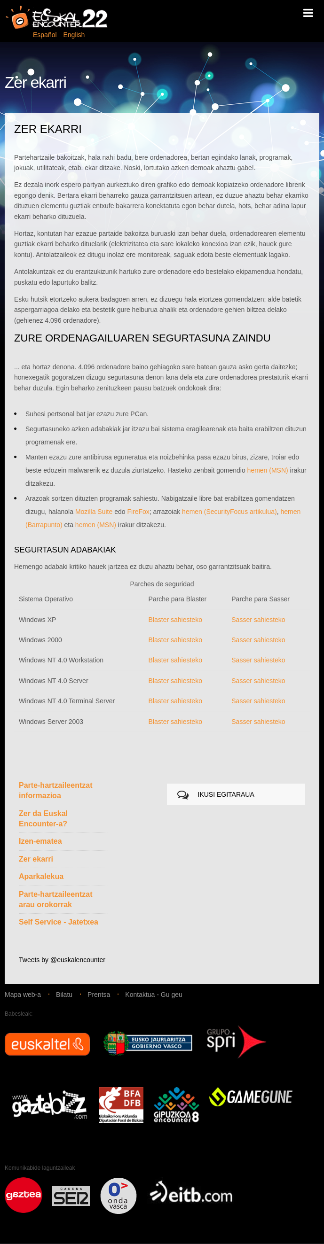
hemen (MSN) (267, 470)
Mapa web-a (23, 994)
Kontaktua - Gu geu (153, 994)
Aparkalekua (41, 876)
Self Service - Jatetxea (58, 922)
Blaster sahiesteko (175, 619)
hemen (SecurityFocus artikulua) (229, 511)
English (74, 35)
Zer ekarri (36, 859)
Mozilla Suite (93, 511)
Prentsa (98, 994)
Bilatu (64, 994)
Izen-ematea (40, 841)
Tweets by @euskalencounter (62, 960)
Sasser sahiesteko (258, 619)
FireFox (138, 511)
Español (45, 35)
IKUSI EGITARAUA (226, 794)
